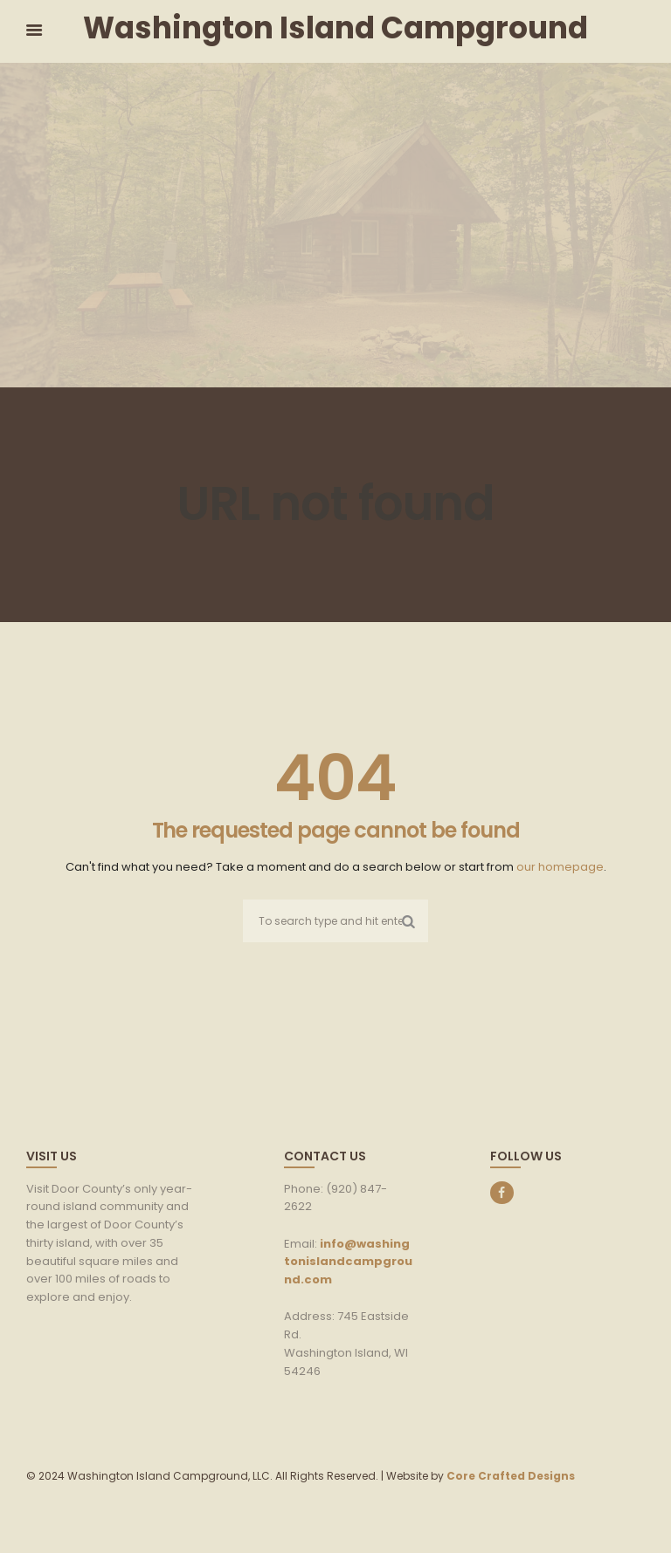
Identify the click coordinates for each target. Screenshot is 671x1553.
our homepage (560, 867)
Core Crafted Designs (510, 1475)
